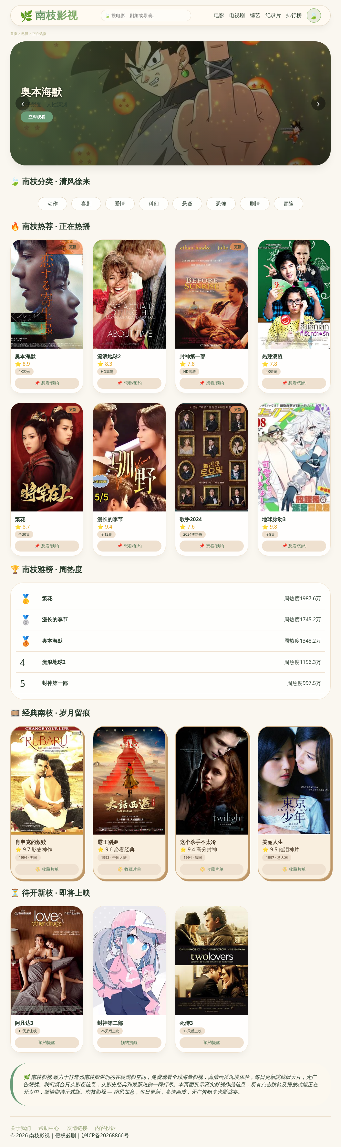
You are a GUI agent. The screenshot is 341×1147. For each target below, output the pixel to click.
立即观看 (36, 116)
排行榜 (294, 15)
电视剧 (237, 15)
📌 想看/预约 (47, 383)
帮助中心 (48, 1127)
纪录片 (273, 15)
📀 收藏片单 (47, 869)
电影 (219, 15)
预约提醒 (46, 1042)
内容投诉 (105, 1127)
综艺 (255, 15)
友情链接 (77, 1127)
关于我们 (20, 1127)
